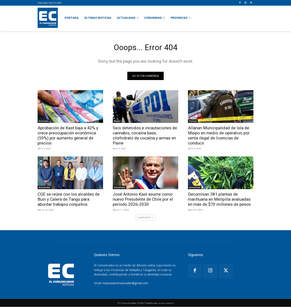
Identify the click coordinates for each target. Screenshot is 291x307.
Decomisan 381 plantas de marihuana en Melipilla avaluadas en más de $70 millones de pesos (219, 199)
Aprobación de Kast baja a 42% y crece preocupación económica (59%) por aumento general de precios (68, 136)
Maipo (117, 121)
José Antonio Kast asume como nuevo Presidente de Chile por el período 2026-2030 (143, 199)
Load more (145, 217)
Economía (44, 121)
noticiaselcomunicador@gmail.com (125, 283)
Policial (193, 121)
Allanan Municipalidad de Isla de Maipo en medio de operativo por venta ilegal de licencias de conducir (219, 136)
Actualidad (44, 187)
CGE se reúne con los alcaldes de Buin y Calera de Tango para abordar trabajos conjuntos (69, 199)
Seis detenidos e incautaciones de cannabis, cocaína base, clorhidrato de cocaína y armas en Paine (145, 136)
